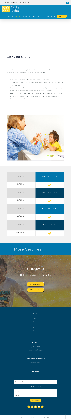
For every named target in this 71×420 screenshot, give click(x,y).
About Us (35, 322)
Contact (35, 328)
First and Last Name (35, 386)
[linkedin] (42, 407)
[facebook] (28, 407)
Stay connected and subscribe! (35, 380)
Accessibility (40, 417)
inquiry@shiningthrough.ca (21, 2)
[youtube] (39, 407)
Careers (35, 334)
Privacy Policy (47, 417)
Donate (35, 331)
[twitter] (32, 407)
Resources (35, 325)
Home (35, 319)
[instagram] (35, 407)
